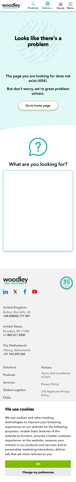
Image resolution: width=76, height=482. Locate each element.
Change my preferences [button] (38, 472)
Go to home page (38, 105)
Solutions (9, 367)
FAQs (7, 397)
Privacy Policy (50, 384)
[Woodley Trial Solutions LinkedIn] (5, 292)
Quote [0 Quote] (60, 6)
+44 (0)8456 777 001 (16, 316)
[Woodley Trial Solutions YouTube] (34, 292)
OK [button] (38, 464)
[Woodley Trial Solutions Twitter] (15, 292)
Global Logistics (14, 390)
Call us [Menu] (47, 6)
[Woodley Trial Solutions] (11, 5)
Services (9, 382)
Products (33, 6)
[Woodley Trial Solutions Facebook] (24, 292)
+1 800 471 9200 (14, 335)
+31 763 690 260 (14, 354)
